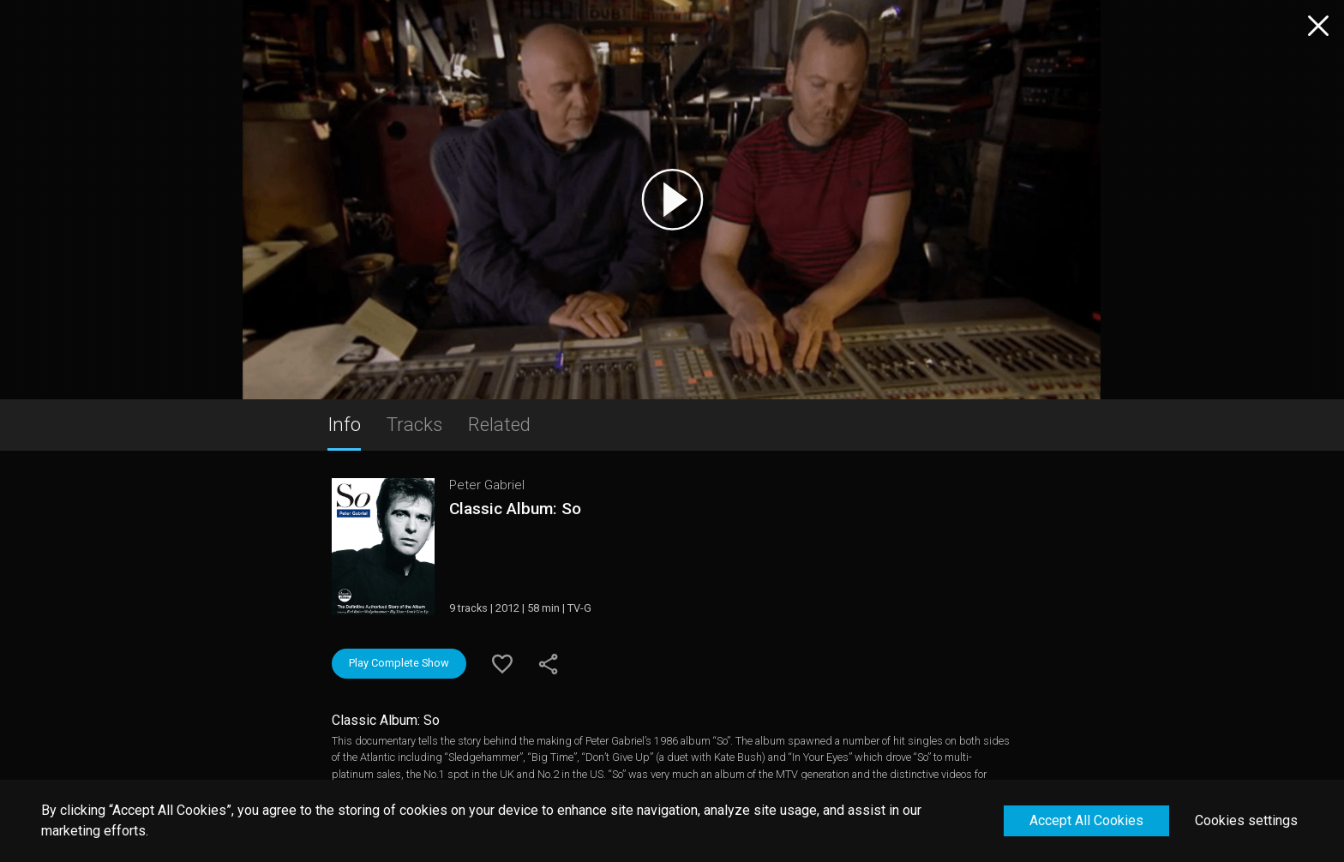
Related (499, 424)
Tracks (414, 424)
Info (344, 424)
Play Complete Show (399, 662)
